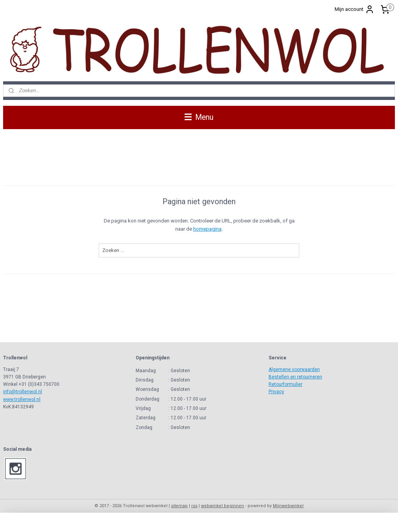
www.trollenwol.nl (21, 399)
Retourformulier (285, 384)
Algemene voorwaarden (294, 369)
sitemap (179, 505)
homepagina (207, 229)
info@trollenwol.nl (22, 391)
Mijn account (354, 9)
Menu (199, 117)
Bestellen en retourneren (295, 377)
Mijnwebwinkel (288, 505)
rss (194, 505)
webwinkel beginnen (222, 505)
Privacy (276, 391)
